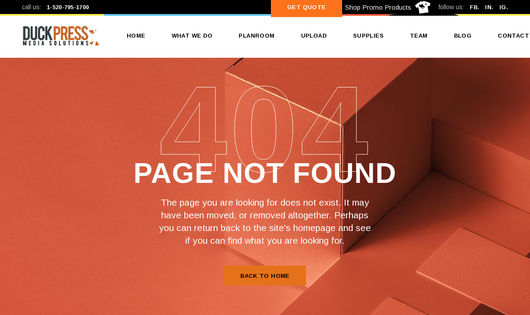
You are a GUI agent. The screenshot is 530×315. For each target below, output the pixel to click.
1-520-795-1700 (68, 7)
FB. (474, 7)
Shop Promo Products (378, 7)
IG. (503, 7)
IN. (489, 7)
